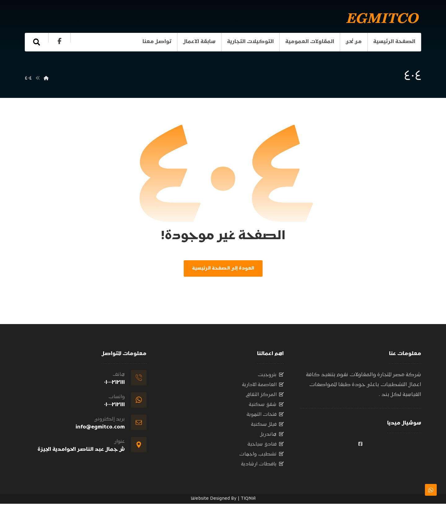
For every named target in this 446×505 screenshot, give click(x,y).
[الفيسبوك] (59, 41)
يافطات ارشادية (262, 465)
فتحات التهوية (265, 416)
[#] (360, 445)
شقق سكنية (266, 406)
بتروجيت (271, 376)
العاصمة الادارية (263, 386)
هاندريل (272, 436)
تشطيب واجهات (261, 455)
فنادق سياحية (265, 445)
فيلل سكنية (267, 426)
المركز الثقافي (265, 396)
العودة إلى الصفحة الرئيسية (222, 269)
